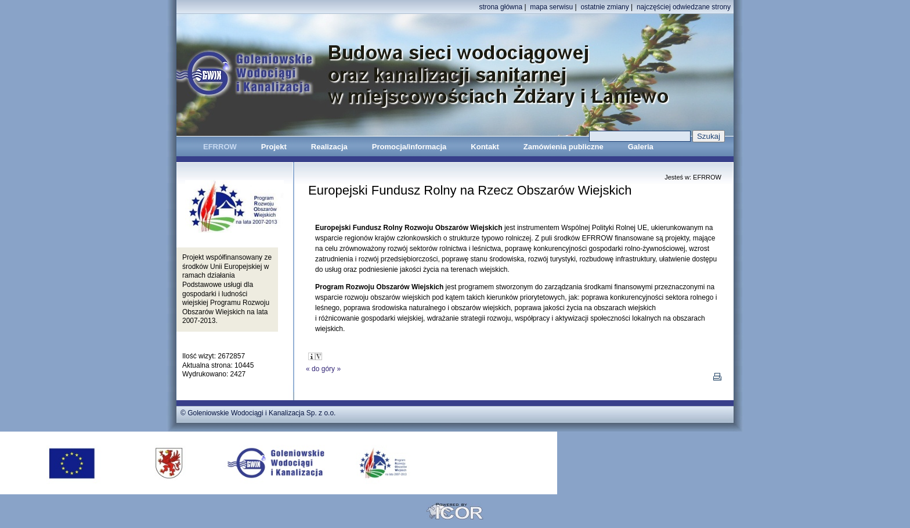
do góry (323, 369)
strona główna (500, 7)
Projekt (274, 146)
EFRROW (220, 146)
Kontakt (485, 146)
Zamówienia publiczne (563, 146)
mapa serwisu (551, 7)
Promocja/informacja (409, 146)
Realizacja (329, 146)
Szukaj (708, 136)
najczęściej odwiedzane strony (684, 7)
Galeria (640, 146)
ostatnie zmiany (604, 7)
